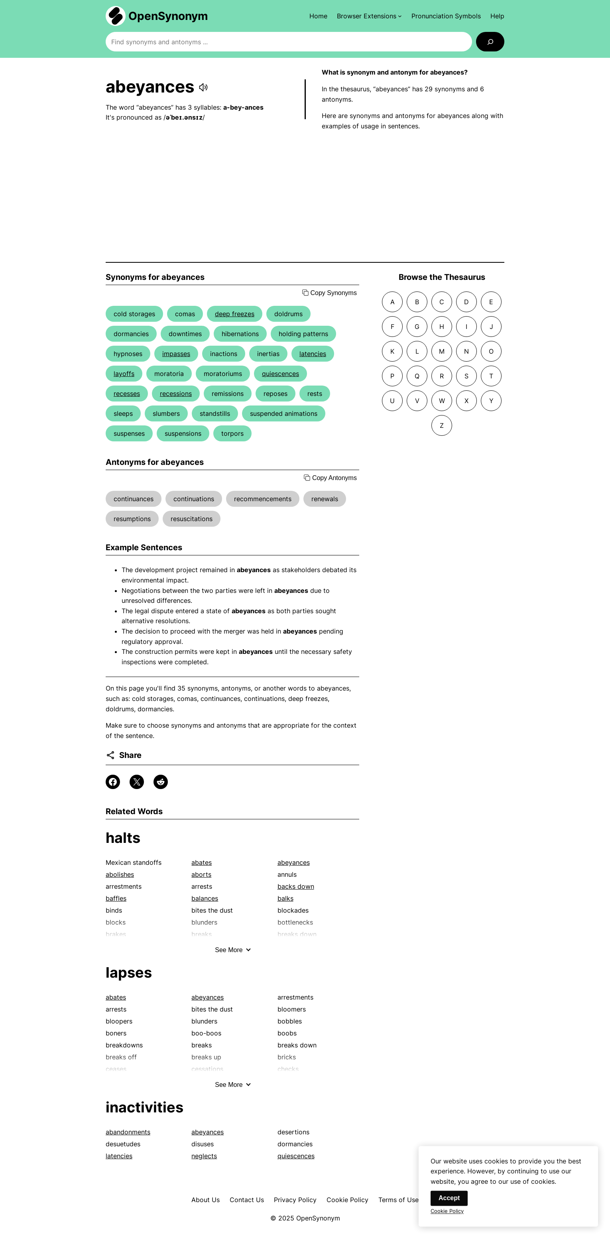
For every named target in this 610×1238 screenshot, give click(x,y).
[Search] (490, 41)
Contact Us (247, 1200)
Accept (449, 1203)
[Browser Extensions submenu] (369, 16)
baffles (116, 898)
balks (285, 898)
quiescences (280, 374)
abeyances (293, 862)
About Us (205, 1200)
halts (123, 837)
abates (201, 862)
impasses (176, 354)
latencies (312, 354)
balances (204, 898)
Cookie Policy (347, 1200)
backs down (295, 886)
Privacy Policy (295, 1200)
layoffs (124, 374)
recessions (176, 394)
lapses (129, 972)
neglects (204, 1156)
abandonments (128, 1132)
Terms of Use (398, 1200)
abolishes (120, 874)
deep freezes (234, 314)
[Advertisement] (305, 196)
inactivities (144, 1107)
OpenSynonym (168, 16)
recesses (127, 394)
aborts (201, 874)
